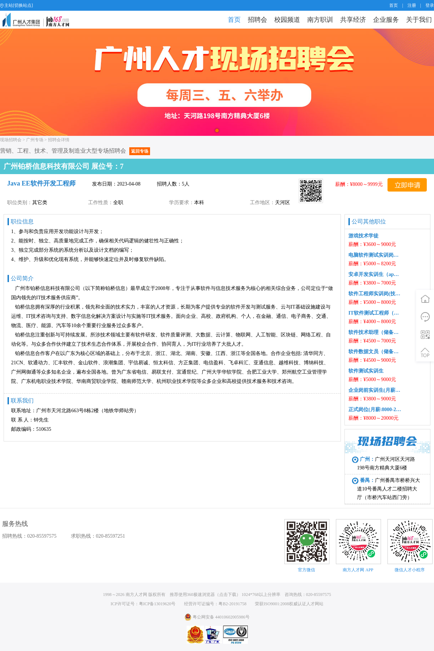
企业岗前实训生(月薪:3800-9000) (374, 390)
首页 (393, 5)
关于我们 (419, 19)
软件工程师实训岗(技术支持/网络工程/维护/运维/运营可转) (374, 293)
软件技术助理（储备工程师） (374, 332)
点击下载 (227, 594)
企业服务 (386, 19)
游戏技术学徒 (363, 235)
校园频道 (287, 19)
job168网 (39, 20)
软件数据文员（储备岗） (374, 351)
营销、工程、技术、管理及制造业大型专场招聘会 (75, 151)
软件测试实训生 (366, 371)
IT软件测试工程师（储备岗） (374, 313)
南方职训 (320, 19)
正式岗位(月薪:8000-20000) (374, 409)
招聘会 (257, 19)
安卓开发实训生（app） (374, 274)
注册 (412, 5)
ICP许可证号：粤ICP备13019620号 (143, 603)
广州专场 (34, 139)
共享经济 (353, 19)
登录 (429, 5)
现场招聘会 (10, 139)
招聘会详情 (58, 139)
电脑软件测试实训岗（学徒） (374, 255)
